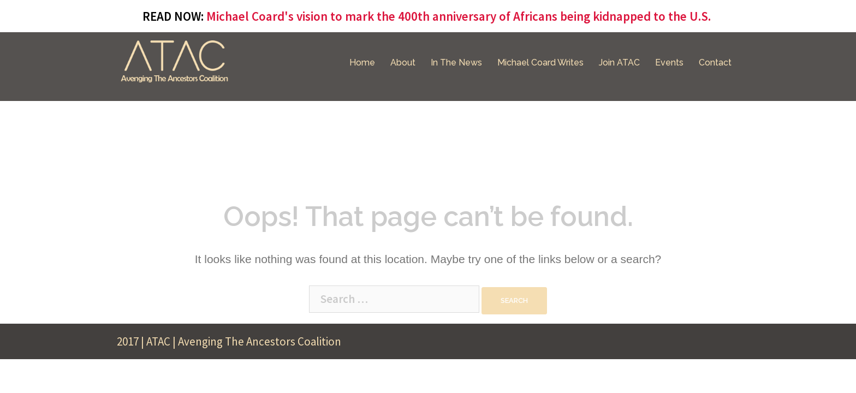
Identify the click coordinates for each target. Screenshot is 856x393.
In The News (456, 62)
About (402, 62)
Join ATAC (619, 62)
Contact (715, 62)
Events (669, 62)
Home (362, 62)
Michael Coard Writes (540, 62)
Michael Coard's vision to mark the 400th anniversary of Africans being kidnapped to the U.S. (458, 16)
